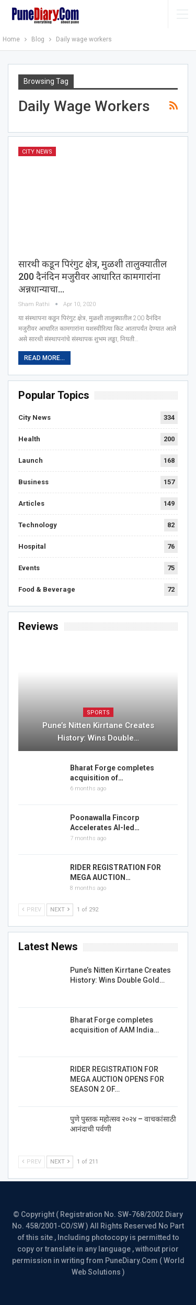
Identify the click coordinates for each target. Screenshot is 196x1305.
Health (29, 439)
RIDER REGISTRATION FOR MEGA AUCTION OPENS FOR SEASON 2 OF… (117, 1079)
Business (33, 482)
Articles (31, 503)
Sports (98, 712)
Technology (37, 525)
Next (60, 909)
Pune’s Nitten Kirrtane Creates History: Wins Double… (98, 732)
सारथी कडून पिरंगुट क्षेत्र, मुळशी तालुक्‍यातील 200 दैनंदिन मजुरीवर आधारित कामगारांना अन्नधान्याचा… (92, 276)
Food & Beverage (46, 589)
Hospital (32, 546)
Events (29, 568)
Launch (30, 460)
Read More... (44, 358)
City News (37, 151)
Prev (31, 909)
